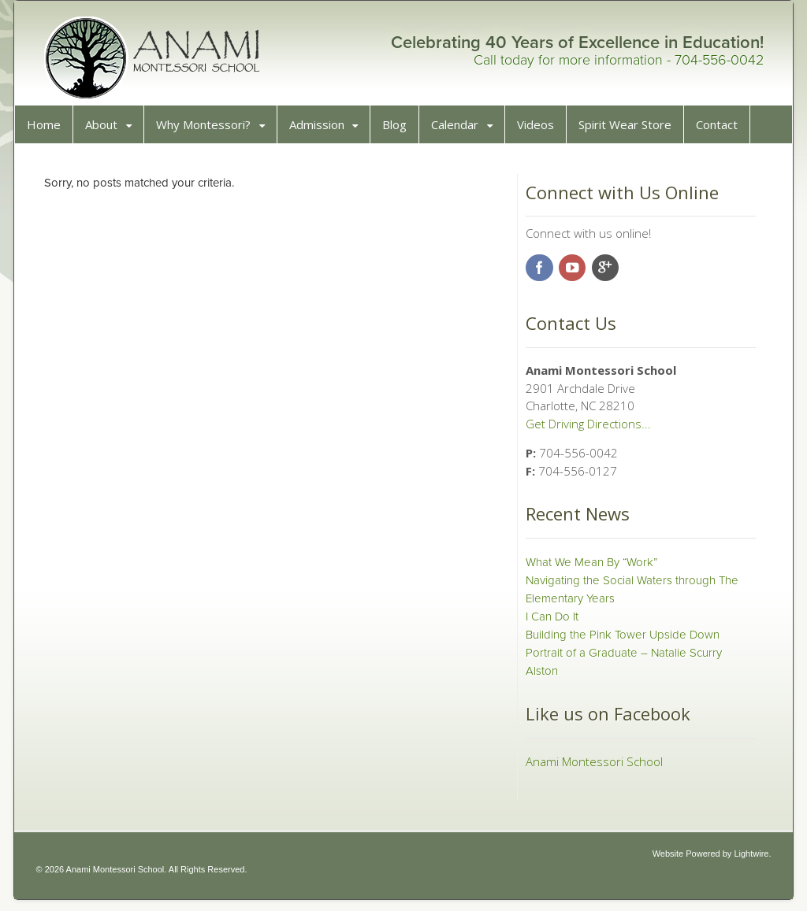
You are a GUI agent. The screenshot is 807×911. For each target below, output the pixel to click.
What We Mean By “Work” (590, 568)
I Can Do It (550, 622)
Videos (541, 130)
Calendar (460, 130)
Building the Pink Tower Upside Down (621, 640)
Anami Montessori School (592, 767)
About (107, 130)
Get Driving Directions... (586, 429)
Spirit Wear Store (630, 130)
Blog (400, 130)
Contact (722, 130)
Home (49, 130)
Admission (322, 130)
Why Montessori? (209, 130)
